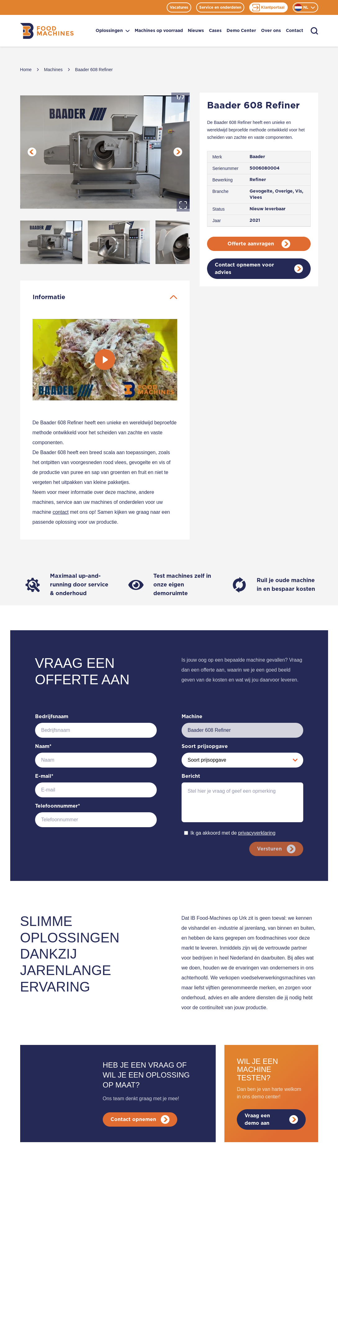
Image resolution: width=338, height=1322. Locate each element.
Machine (192, 716)
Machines (53, 69)
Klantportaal (268, 7)
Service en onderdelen (220, 7)
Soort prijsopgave (205, 746)
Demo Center (241, 31)
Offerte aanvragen (259, 243)
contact (60, 512)
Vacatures (179, 7)
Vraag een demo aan (271, 1119)
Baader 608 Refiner (94, 69)
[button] (105, 152)
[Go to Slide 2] (119, 242)
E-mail (44, 776)
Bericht (191, 776)
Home (26, 69)
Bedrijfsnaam (51, 716)
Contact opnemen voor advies (259, 268)
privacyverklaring (256, 833)
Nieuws (196, 31)
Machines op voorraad (159, 31)
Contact (294, 31)
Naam (43, 746)
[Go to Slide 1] (51, 242)
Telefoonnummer (57, 806)
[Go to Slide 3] (186, 242)
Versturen (275, 849)
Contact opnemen (141, 1119)
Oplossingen (113, 31)
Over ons (271, 31)
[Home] (47, 31)
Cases (215, 31)
